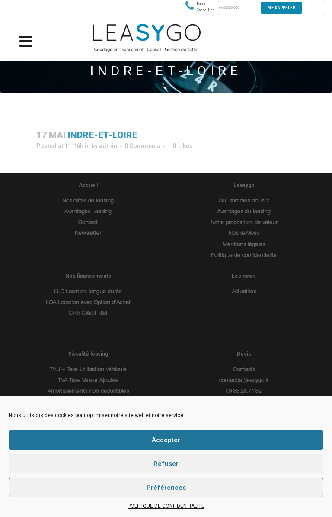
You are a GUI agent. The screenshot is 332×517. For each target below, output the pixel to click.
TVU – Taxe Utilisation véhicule (88, 370)
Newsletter (88, 234)
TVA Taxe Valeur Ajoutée (88, 381)
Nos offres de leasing (88, 201)
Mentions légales (244, 245)
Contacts (244, 370)
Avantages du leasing (244, 212)
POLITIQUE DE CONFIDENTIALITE (166, 506)
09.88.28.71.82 (244, 392)
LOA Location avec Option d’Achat (88, 303)
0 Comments (142, 145)
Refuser (166, 464)
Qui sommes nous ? (244, 201)
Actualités (244, 292)
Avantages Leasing (88, 212)
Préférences (166, 487)
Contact (88, 223)
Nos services (244, 234)
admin (108, 145)
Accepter (166, 440)
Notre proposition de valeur (244, 223)
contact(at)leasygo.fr (243, 381)
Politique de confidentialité (244, 256)
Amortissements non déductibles (88, 392)
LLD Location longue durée (88, 292)
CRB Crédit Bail (88, 314)
